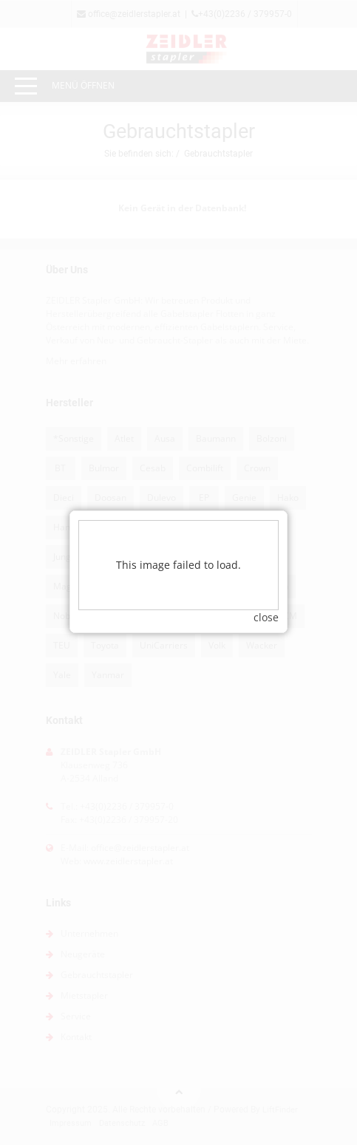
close (266, 592)
